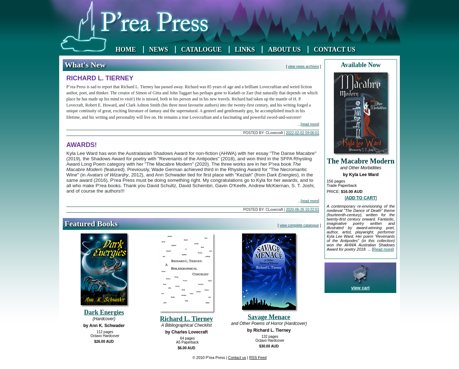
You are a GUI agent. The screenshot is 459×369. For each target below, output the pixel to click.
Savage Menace (269, 317)
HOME (125, 49)
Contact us (237, 357)
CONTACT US (334, 49)
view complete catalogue (299, 225)
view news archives (303, 66)
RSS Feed (257, 357)
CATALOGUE (201, 49)
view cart (360, 287)
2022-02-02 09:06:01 (302, 133)
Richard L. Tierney (186, 318)
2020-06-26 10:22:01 (302, 210)
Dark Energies (104, 312)
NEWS (158, 49)
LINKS (245, 49)
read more (310, 124)
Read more (382, 249)
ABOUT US (284, 49)
